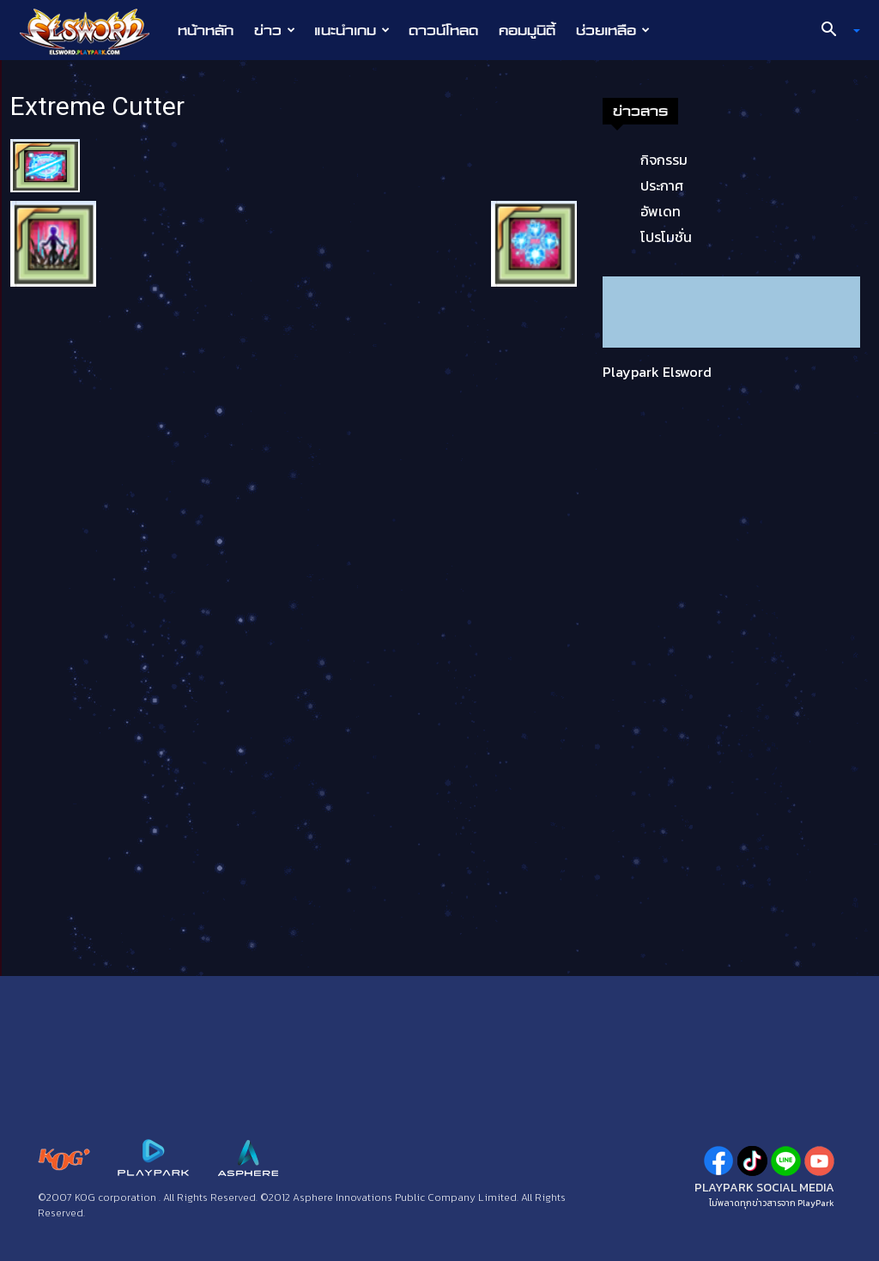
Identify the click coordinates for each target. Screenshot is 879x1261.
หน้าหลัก (205, 30)
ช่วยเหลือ (613, 30)
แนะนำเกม (352, 30)
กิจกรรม (664, 159)
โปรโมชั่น (666, 237)
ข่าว (274, 30)
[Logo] (93, 31)
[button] (834, 30)
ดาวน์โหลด (443, 30)
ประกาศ (661, 185)
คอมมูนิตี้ (527, 30)
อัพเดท (660, 211)
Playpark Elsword (657, 371)
